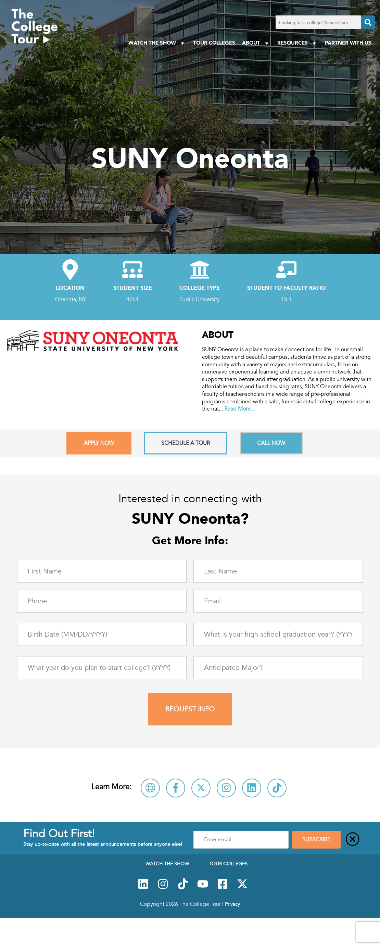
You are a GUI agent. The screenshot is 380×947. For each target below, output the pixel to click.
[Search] (368, 22)
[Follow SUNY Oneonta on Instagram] (226, 788)
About (256, 43)
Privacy (232, 904)
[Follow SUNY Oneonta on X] (201, 788)
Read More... (239, 408)
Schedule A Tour (185, 443)
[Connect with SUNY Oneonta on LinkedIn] (251, 788)
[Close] (352, 839)
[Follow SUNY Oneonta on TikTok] (277, 788)
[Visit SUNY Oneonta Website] (150, 788)
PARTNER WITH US (348, 42)
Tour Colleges (214, 42)
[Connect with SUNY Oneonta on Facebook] (175, 788)
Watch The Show (157, 43)
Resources (297, 43)
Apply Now (99, 443)
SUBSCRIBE (316, 839)
